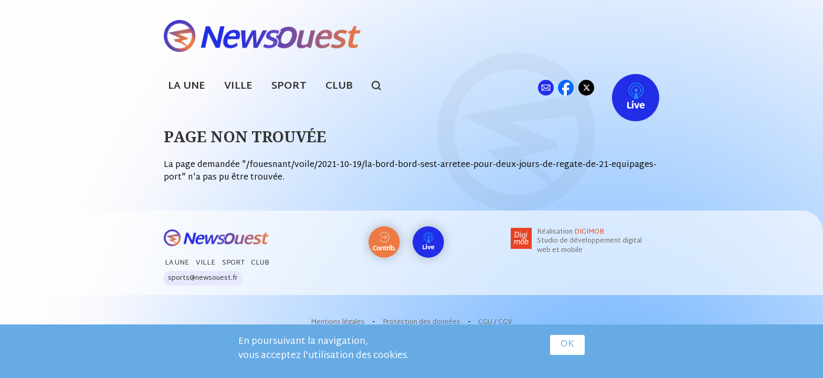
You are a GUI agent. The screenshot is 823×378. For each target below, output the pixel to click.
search (381, 87)
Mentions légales (338, 322)
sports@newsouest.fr (203, 278)
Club (339, 86)
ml (546, 87)
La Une (186, 86)
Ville (238, 86)
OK (567, 346)
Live (625, 87)
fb (565, 87)
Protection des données (421, 322)
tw (586, 87)
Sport (289, 86)
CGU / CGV (495, 322)
